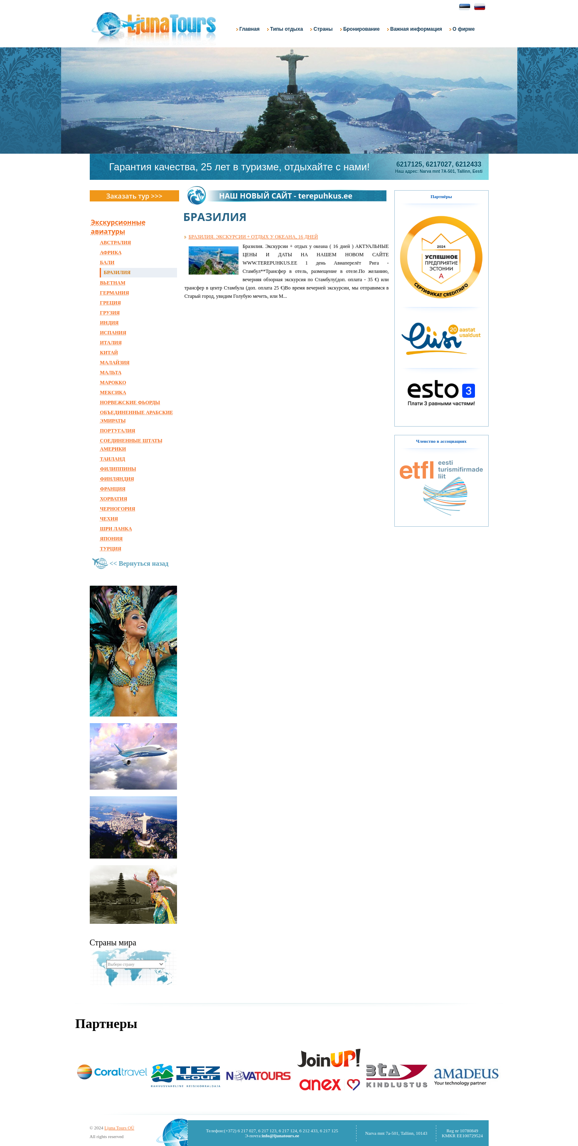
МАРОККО (113, 382)
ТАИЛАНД (112, 459)
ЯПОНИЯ (111, 539)
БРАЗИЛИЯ (117, 272)
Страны (321, 29)
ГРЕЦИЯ (110, 303)
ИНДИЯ (109, 323)
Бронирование (360, 29)
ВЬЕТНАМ (112, 283)
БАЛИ (107, 262)
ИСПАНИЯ (113, 333)
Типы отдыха (285, 29)
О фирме (462, 29)
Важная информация (414, 29)
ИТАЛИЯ (111, 343)
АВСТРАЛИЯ (115, 242)
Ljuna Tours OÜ (119, 1127)
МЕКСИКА (113, 392)
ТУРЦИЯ (110, 549)
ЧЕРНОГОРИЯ (117, 509)
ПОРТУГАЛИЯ (117, 431)
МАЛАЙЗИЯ (115, 363)
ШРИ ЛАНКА (116, 529)
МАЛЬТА (111, 372)
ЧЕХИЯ (109, 519)
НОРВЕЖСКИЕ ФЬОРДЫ (130, 402)
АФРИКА (111, 252)
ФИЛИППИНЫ (118, 469)
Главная (248, 29)
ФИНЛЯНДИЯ (117, 479)
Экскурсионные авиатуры (118, 227)
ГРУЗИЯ (110, 313)
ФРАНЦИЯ (112, 489)
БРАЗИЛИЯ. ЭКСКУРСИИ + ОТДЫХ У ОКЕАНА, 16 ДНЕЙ (253, 237)
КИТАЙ (109, 353)
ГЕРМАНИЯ (114, 293)
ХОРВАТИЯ (114, 499)
